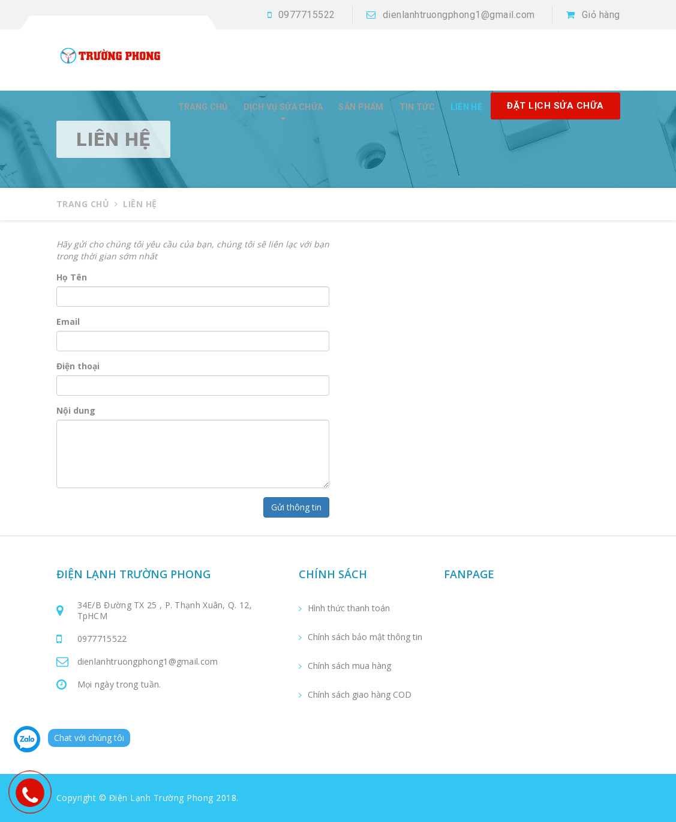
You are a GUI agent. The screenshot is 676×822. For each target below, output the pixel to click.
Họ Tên (71, 277)
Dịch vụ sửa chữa (283, 107)
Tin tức (417, 107)
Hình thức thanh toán (349, 608)
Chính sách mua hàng (349, 665)
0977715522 (306, 14)
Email (68, 321)
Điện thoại (78, 366)
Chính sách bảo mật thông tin (365, 637)
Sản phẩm (360, 107)
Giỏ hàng (601, 14)
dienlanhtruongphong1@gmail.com (459, 14)
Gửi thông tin (296, 507)
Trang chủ (203, 107)
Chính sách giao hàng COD (359, 694)
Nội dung (75, 410)
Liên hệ (466, 107)
